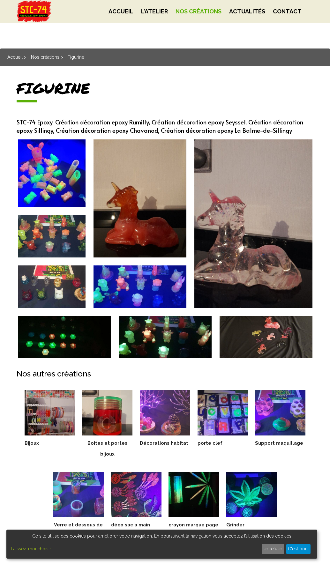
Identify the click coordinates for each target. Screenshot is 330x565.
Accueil (121, 25)
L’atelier (154, 25)
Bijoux (32, 443)
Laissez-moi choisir (31, 548)
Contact (287, 25)
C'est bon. (298, 548)
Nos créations (198, 25)
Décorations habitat (165, 448)
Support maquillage (280, 448)
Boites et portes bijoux (107, 448)
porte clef (211, 443)
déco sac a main (132, 525)
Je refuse (272, 548)
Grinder (236, 525)
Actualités (247, 25)
